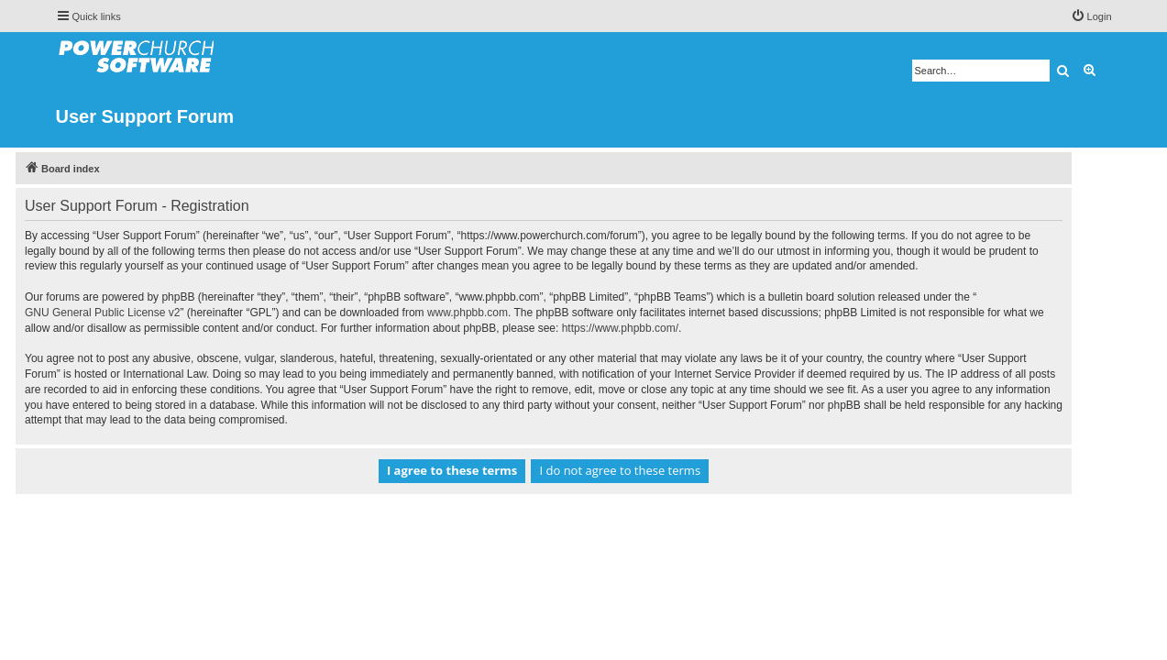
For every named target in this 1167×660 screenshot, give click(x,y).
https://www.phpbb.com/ (659, 328)
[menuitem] (1091, 17)
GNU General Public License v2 (142, 312)
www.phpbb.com (507, 312)
